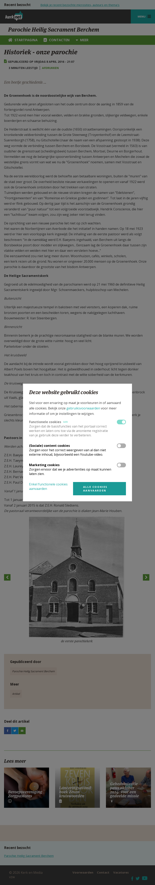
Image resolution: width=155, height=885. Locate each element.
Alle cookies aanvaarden (95, 488)
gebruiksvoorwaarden (83, 408)
